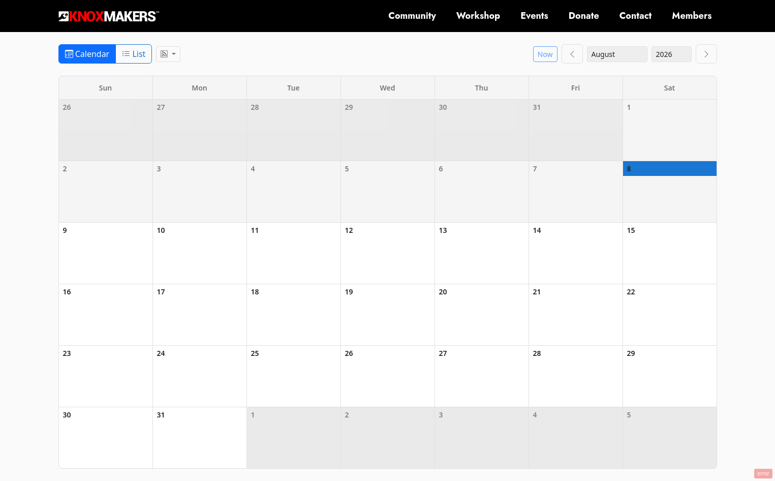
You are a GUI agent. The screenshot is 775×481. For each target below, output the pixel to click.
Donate (584, 15)
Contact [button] (635, 15)
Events (534, 15)
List (133, 53)
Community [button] (412, 15)
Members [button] (691, 15)
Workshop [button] (478, 15)
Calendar (87, 53)
